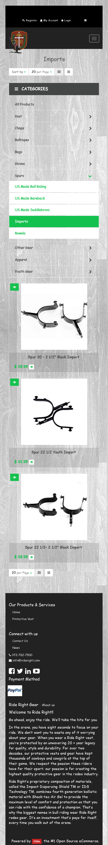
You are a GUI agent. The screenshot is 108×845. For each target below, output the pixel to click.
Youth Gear (24, 271)
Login (67, 20)
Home (16, 612)
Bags (18, 152)
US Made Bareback (30, 198)
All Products (24, 104)
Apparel (21, 259)
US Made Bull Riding (30, 186)
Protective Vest (23, 619)
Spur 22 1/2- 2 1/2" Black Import (53, 547)
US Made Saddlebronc (32, 210)
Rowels (20, 233)
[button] (14, 287)
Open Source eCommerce (77, 840)
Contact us (20, 641)
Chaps (19, 128)
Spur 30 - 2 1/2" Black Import (53, 357)
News (16, 648)
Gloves (20, 163)
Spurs (19, 175)
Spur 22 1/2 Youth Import (53, 452)
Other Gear (24, 247)
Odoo (36, 841)
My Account (50, 20)
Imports (21, 221)
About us (48, 705)
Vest (18, 116)
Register (31, 20)
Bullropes (22, 140)
